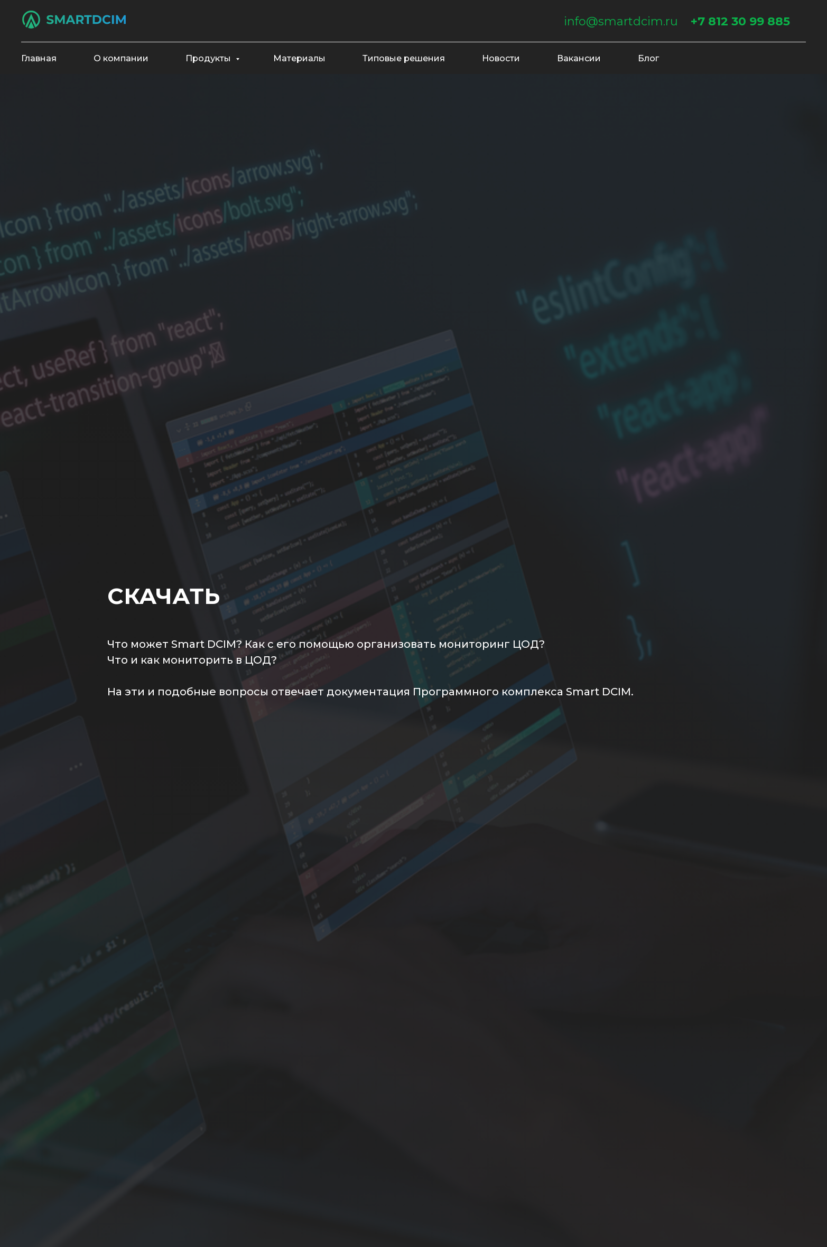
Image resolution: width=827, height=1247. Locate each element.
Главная (39, 58)
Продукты (209, 58)
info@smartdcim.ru (621, 21)
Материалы (299, 58)
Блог (648, 58)
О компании (121, 58)
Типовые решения (404, 58)
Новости (501, 58)
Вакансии (579, 58)
